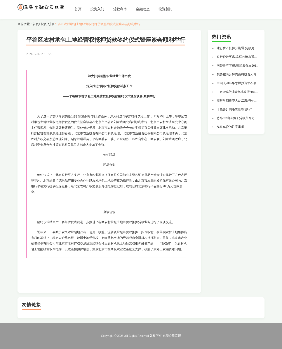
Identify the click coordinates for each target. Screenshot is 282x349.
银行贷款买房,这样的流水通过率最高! (242, 57)
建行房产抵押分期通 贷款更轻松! (239, 48)
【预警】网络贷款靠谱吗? (234, 109)
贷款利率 (120, 9)
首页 (78, 9)
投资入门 (97, 9)
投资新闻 (165, 9)
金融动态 (143, 9)
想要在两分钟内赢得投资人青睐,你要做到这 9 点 (249, 74)
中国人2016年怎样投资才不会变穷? (240, 83)
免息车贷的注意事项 (230, 126)
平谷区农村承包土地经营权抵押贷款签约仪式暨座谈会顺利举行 (97, 24)
